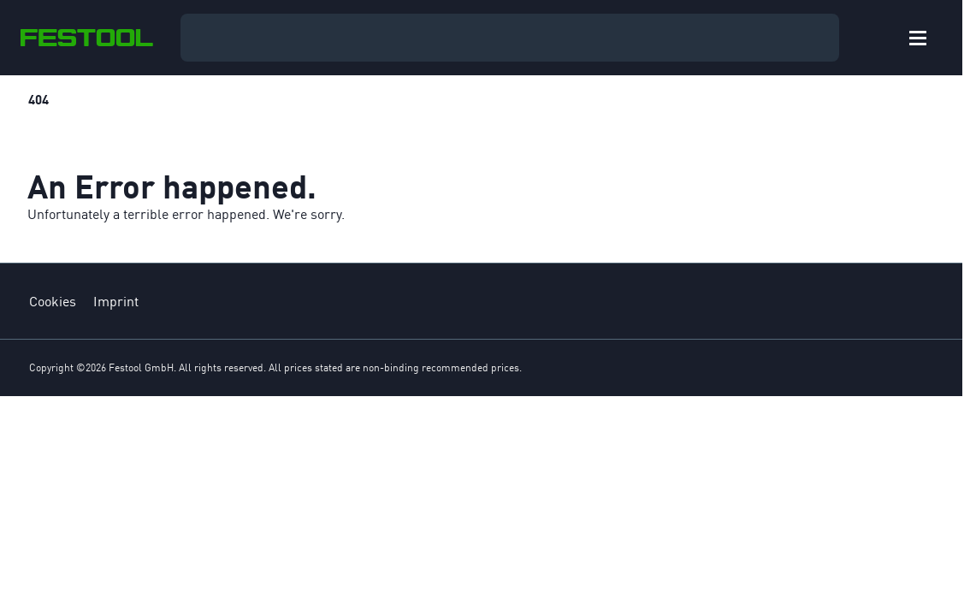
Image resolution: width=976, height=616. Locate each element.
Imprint (116, 301)
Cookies (52, 301)
